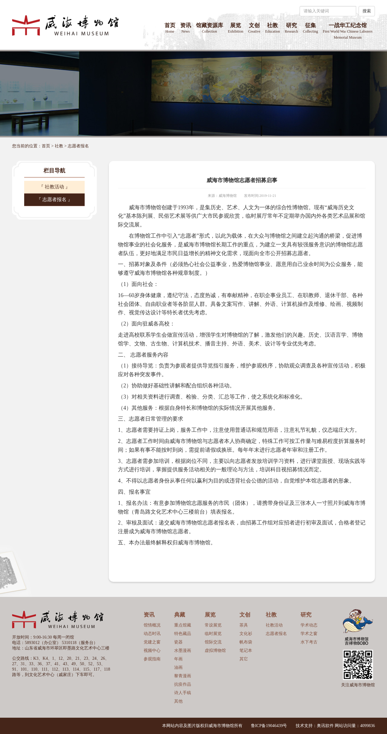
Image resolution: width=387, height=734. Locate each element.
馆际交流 (213, 642)
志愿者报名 (78, 146)
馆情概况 (152, 625)
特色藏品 (182, 633)
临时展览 (213, 633)
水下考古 (309, 642)
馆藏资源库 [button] (209, 28)
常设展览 (213, 625)
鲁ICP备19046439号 (269, 725)
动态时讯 (152, 633)
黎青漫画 (182, 676)
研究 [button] (291, 28)
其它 (243, 659)
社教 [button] (272, 28)
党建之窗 (152, 642)
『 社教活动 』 (54, 186)
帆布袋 (245, 642)
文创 (254, 28)
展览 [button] (235, 28)
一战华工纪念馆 (347, 31)
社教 (59, 146)
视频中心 (152, 650)
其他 (178, 701)
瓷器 (178, 642)
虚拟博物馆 (215, 650)
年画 (178, 659)
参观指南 (152, 659)
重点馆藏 (182, 625)
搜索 (367, 11)
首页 (169, 28)
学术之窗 (309, 633)
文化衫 (245, 633)
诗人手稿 (182, 693)
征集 (310, 28)
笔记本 (245, 650)
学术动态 (309, 625)
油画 (178, 667)
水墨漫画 (182, 650)
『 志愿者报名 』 (54, 199)
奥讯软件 (325, 725)
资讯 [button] (185, 28)
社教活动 (274, 625)
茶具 (243, 625)
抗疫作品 (182, 684)
